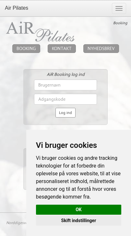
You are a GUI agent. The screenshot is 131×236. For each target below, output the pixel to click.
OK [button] (79, 209)
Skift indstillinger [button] (78, 220)
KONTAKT (62, 48)
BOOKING (26, 48)
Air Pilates (16, 8)
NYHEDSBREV (101, 48)
